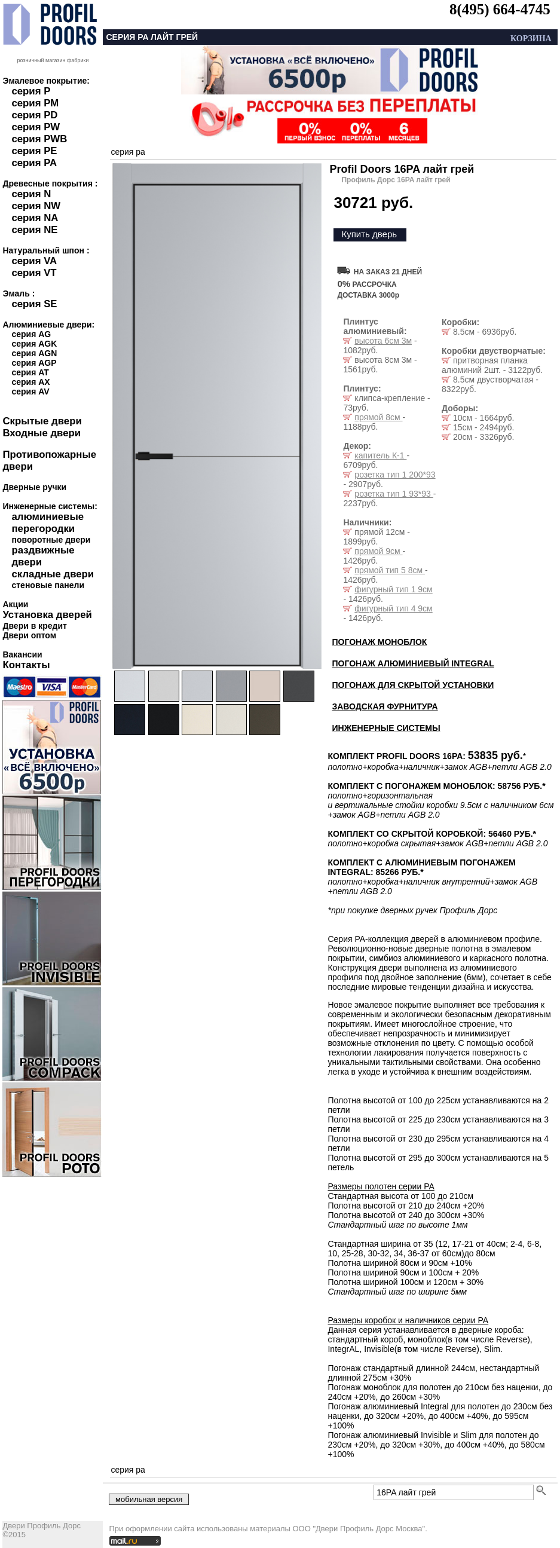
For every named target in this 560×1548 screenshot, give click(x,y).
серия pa (128, 152)
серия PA (34, 163)
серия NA (34, 218)
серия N (31, 194)
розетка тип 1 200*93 (394, 474)
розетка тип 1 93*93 (393, 493)
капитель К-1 (380, 455)
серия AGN (34, 353)
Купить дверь (369, 234)
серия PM (35, 103)
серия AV (30, 391)
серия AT (29, 372)
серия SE (34, 304)
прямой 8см (378, 417)
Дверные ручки (34, 487)
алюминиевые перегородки (47, 522)
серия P (30, 91)
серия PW (35, 127)
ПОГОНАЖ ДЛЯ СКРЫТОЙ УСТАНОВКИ (413, 685)
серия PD (34, 115)
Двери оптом (29, 635)
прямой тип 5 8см (389, 570)
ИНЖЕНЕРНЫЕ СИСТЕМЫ (386, 728)
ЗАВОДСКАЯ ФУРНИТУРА (384, 706)
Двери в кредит (34, 626)
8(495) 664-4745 (499, 9)
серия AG (31, 334)
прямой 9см (378, 551)
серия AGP (33, 363)
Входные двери (41, 433)
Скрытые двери (41, 421)
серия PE (34, 151)
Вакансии (22, 654)
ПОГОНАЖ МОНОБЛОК (379, 642)
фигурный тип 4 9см (393, 608)
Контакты (26, 665)
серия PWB (39, 139)
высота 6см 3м (383, 340)
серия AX (30, 382)
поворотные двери (50, 539)
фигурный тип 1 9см (393, 589)
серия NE (34, 229)
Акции (15, 604)
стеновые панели (47, 585)
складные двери (52, 574)
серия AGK (34, 343)
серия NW (35, 206)
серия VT (33, 273)
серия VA (34, 261)
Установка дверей (46, 614)
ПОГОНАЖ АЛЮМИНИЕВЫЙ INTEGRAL (413, 663)
